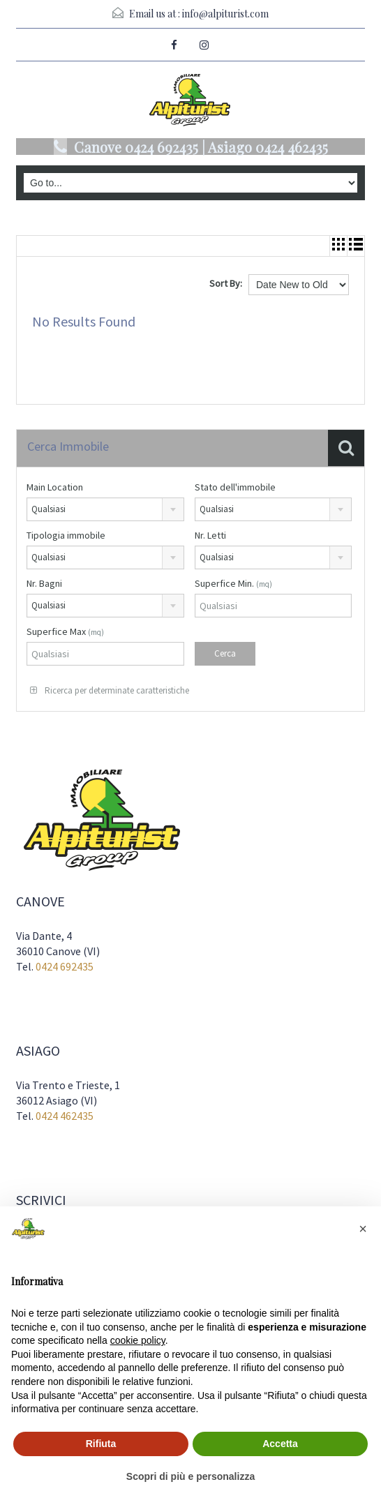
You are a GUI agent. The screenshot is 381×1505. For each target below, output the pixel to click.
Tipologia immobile (66, 535)
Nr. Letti (210, 535)
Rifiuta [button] (101, 1443)
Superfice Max (65, 631)
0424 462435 (65, 1116)
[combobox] (105, 509)
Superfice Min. (233, 583)
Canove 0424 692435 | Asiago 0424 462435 (201, 147)
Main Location (55, 487)
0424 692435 (65, 966)
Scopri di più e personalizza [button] (190, 1476)
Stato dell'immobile (235, 487)
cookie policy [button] (137, 1340)
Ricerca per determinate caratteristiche (109, 690)
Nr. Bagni (44, 583)
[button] (363, 1229)
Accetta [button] (280, 1443)
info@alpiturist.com (225, 13)
